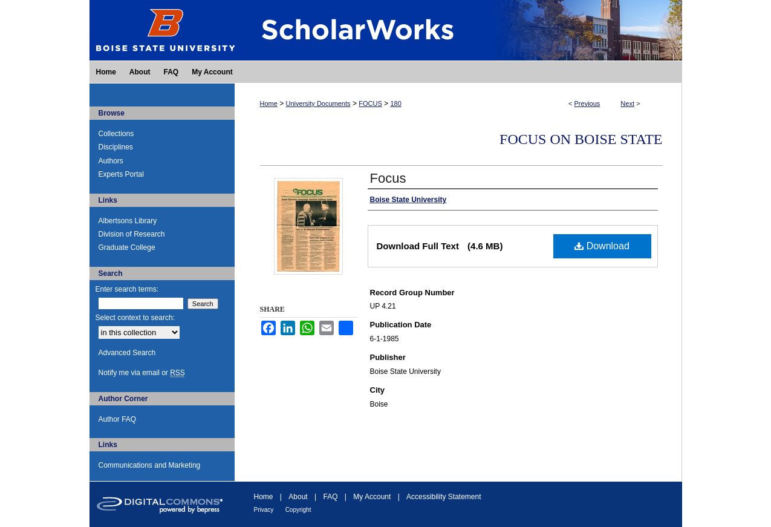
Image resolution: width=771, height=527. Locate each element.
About (297, 497)
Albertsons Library (128, 221)
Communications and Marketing (150, 465)
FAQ (330, 497)
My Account (372, 497)
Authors (111, 161)
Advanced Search (127, 353)
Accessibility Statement (443, 497)
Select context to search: (135, 317)
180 (395, 103)
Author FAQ (118, 419)
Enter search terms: (127, 289)
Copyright (298, 509)
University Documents (318, 103)
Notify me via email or (142, 372)
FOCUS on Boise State (580, 139)
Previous (587, 103)
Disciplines (116, 147)
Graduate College (127, 247)
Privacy (264, 509)
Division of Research (132, 234)
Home (269, 103)
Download (601, 246)
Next (627, 103)
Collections (116, 133)
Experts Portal (121, 174)
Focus (388, 178)
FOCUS (370, 103)
